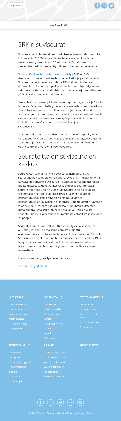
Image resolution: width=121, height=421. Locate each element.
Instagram (104, 6)
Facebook (97, 6)
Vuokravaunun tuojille (55, 357)
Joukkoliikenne (51, 371)
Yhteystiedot (16, 328)
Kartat (47, 318)
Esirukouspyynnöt (53, 323)
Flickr (70, 402)
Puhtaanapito (16, 381)
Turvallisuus (15, 376)
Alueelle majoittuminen (56, 362)
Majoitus (48, 333)
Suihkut (13, 371)
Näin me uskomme (19, 314)
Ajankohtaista (88, 345)
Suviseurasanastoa (89, 322)
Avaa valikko (58, 25)
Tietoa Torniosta (18, 323)
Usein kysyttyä (16, 318)
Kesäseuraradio (52, 309)
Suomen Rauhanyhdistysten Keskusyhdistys (45, 74)
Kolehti (48, 328)
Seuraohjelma (51, 304)
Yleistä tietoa (86, 304)
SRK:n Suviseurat (18, 304)
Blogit (80, 402)
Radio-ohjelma (52, 314)
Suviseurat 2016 (17, 309)
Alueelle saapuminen (54, 352)
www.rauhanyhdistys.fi (32, 266)
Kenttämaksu (16, 352)
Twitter (111, 6)
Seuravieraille (53, 297)
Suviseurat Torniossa (60, 10)
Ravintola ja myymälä (20, 362)
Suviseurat (16, 297)
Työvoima (49, 338)
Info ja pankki (16, 357)
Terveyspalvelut (17, 366)
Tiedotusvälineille (91, 297)
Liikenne (49, 345)
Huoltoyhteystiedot (54, 376)
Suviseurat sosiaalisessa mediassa (91, 316)
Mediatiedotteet (88, 309)
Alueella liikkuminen (54, 366)
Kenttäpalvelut (19, 345)
